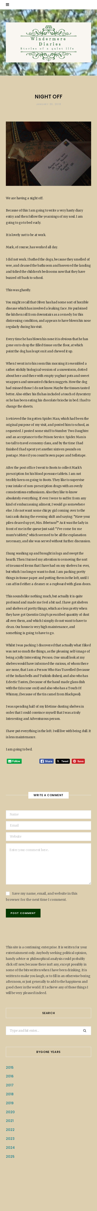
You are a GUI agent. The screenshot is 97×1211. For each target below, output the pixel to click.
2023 (10, 1138)
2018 (10, 1094)
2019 (10, 1103)
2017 (10, 1085)
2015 (10, 1067)
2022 (10, 1129)
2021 (10, 1120)
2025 (10, 1156)
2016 (10, 1076)
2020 (10, 1112)
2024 (10, 1147)
